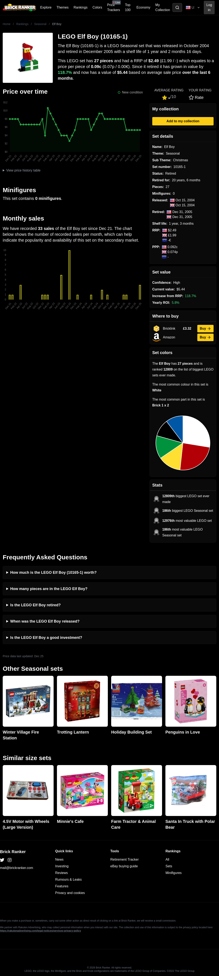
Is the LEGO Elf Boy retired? (35, 605)
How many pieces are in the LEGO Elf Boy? (48, 589)
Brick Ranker (13, 851)
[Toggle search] (177, 7)
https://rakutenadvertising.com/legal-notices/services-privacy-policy (40, 930)
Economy (143, 7)
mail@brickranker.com (16, 868)
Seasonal (40, 24)
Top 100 (128, 7)
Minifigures (174, 873)
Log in (209, 7)
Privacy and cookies (70, 893)
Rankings (81, 7)
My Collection (162, 7)
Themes (63, 7)
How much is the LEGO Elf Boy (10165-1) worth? (53, 572)
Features (61, 886)
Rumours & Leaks (68, 879)
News (59, 859)
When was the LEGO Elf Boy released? (44, 621)
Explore (46, 7)
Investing (62, 866)
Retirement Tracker (124, 859)
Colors (97, 7)
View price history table (23, 170)
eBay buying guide (124, 866)
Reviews (61, 873)
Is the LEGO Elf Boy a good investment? (46, 638)
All (167, 859)
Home (6, 24)
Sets (169, 866)
